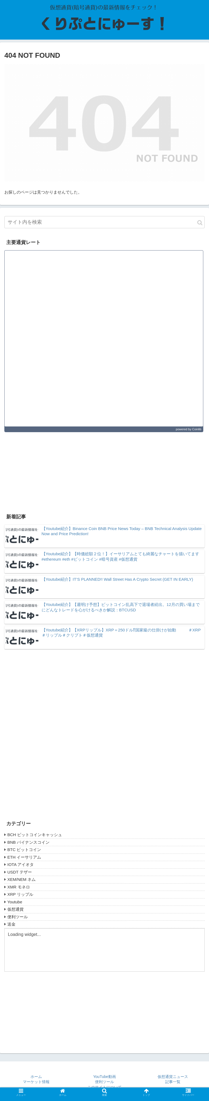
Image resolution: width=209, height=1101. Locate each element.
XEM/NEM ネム (21, 879)
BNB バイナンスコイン (28, 842)
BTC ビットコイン (24, 849)
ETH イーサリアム (24, 857)
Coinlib (196, 429)
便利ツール (17, 916)
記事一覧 (172, 1082)
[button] (200, 222)
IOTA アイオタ (20, 864)
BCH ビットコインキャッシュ (34, 834)
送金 (11, 924)
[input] (104, 222)
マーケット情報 (36, 1082)
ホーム (36, 1077)
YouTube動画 (104, 1077)
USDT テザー (19, 872)
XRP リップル (20, 894)
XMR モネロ (18, 887)
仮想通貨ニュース (173, 1077)
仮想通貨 (15, 909)
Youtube (14, 902)
